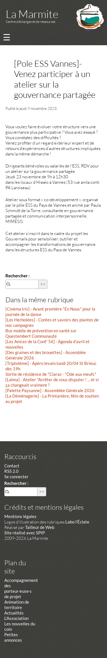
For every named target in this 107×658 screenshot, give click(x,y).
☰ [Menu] (7, 37)
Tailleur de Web (39, 527)
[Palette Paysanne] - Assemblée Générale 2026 (49, 390)
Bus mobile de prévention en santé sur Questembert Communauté (40, 333)
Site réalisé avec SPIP (24, 532)
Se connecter (16, 476)
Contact (11, 465)
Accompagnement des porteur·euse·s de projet (21, 588)
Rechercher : (17, 275)
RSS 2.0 (11, 471)
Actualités (14, 612)
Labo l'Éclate (77, 521)
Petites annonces (13, 637)
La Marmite (32, 14)
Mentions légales (20, 516)
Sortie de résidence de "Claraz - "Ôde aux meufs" (50, 374)
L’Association (16, 618)
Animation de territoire (16, 604)
